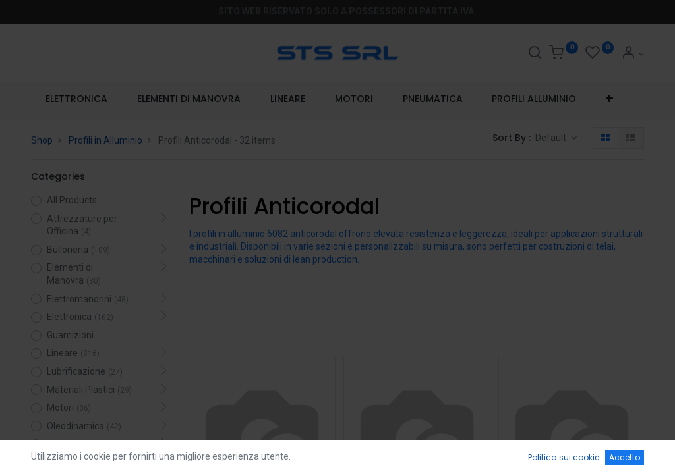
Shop (42, 140)
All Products (72, 200)
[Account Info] (632, 54)
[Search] (534, 54)
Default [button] (551, 137)
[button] (609, 99)
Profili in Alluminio (105, 140)
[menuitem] (77, 99)
